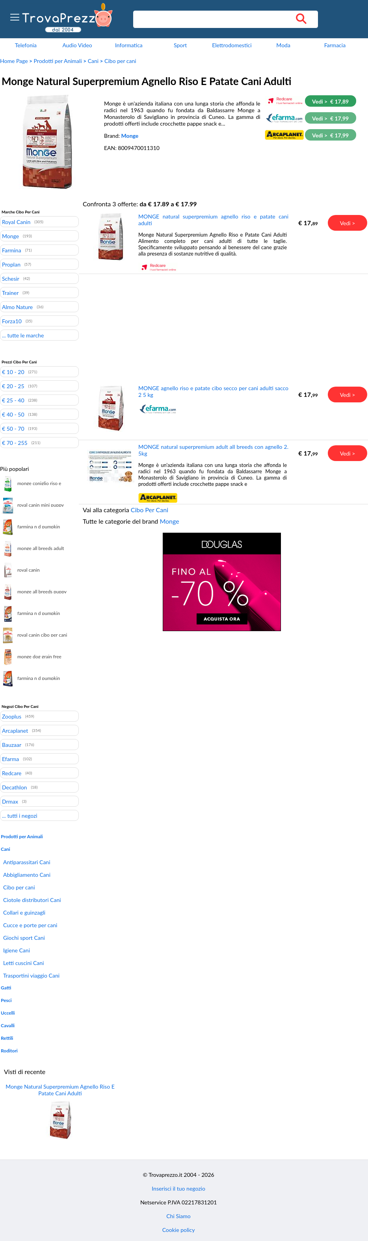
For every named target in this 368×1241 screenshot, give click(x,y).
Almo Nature (17, 307)
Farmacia (335, 45)
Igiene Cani (16, 950)
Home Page (14, 60)
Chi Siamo (178, 1216)
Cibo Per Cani (149, 509)
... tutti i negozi (19, 815)
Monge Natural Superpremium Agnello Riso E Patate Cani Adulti (60, 1090)
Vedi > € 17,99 (330, 118)
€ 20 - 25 (13, 386)
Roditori (9, 1051)
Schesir (10, 278)
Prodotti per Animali (58, 60)
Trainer (10, 292)
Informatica (129, 45)
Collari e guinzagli (24, 912)
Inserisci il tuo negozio (178, 1188)
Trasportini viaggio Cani (31, 975)
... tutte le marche (23, 335)
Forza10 (12, 321)
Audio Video (77, 45)
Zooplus (11, 716)
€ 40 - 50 (13, 414)
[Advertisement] (222, 329)
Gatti (6, 988)
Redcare (11, 773)
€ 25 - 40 (13, 400)
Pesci (6, 1000)
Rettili (7, 1038)
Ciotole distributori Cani (32, 899)
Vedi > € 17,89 (330, 101)
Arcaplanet (15, 730)
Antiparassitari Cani (26, 862)
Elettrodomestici (231, 45)
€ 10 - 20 (13, 372)
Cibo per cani (120, 60)
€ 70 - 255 (15, 442)
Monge (130, 135)
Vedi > (347, 223)
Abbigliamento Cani (26, 874)
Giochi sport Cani (24, 937)
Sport (180, 45)
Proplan (11, 264)
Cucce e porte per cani (30, 925)
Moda (283, 45)
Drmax (10, 801)
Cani (93, 60)
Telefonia (26, 45)
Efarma (10, 759)
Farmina (11, 250)
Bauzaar (11, 744)
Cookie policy (178, 1229)
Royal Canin (16, 222)
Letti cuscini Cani (23, 962)
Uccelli (8, 1013)
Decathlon (14, 787)
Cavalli (8, 1025)
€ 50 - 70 (13, 428)
